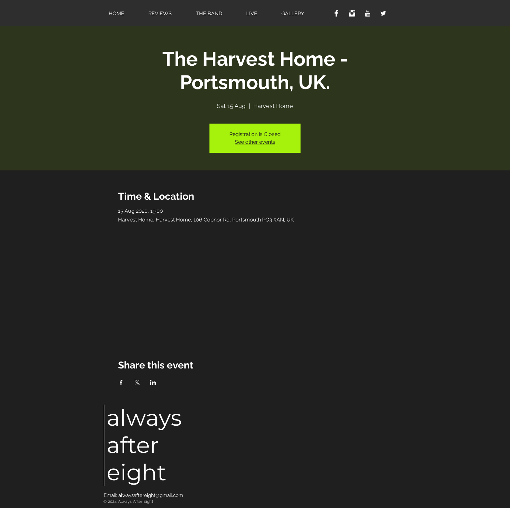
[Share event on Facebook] (121, 382)
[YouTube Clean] (367, 13)
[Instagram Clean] (352, 13)
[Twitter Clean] (383, 13)
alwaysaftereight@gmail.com (150, 495)
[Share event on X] (137, 382)
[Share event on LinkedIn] (153, 382)
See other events (255, 142)
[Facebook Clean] (336, 13)
